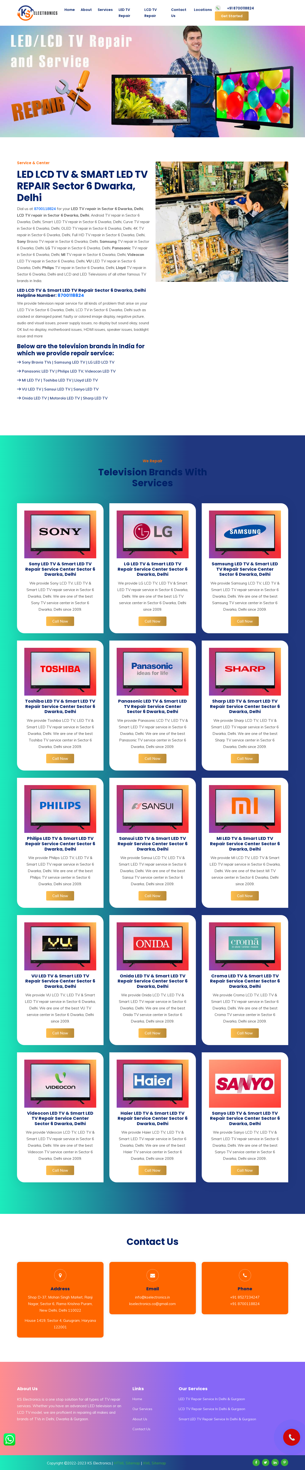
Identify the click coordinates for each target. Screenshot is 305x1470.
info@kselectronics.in (152, 1297)
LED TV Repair (124, 12)
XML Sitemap (154, 1463)
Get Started (232, 16)
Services (105, 9)
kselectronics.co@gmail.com (152, 1303)
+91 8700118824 (240, 8)
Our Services (142, 1409)
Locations (203, 9)
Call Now (60, 621)
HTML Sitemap (127, 1463)
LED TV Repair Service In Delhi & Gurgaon (212, 1399)
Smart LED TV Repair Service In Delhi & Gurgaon (217, 1419)
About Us (139, 1419)
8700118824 (71, 295)
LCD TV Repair (150, 12)
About (86, 9)
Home (69, 9)
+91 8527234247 (245, 1297)
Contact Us (178, 12)
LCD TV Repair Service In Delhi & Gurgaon (212, 1409)
